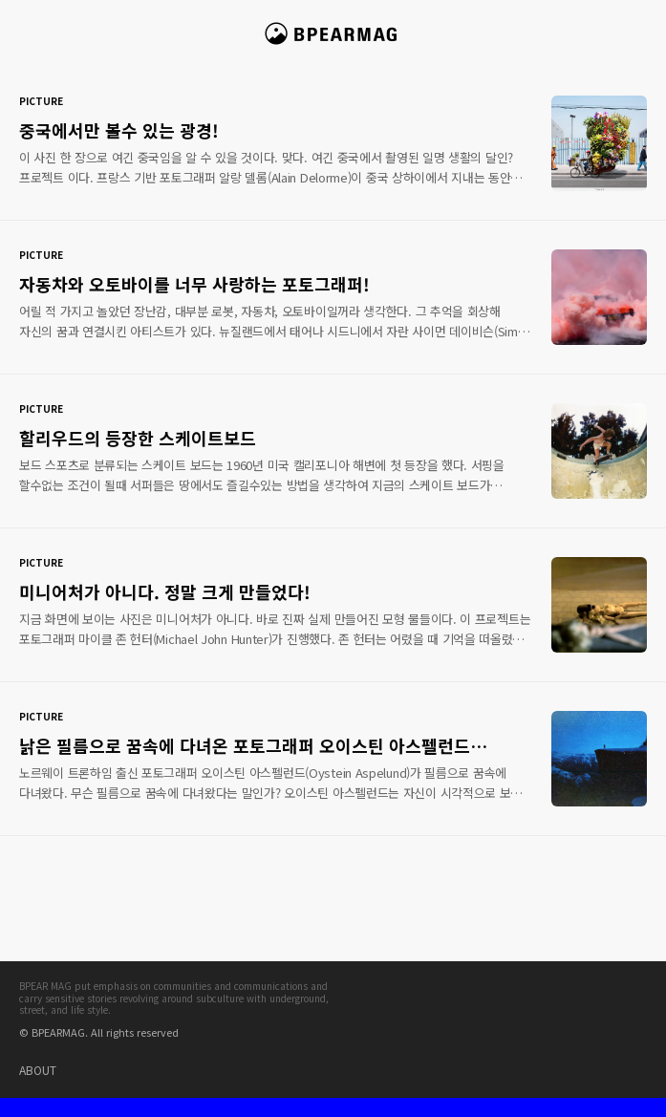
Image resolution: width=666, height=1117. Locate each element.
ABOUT (37, 1070)
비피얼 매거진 (333, 42)
